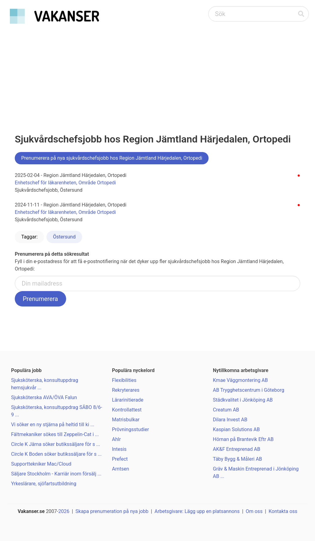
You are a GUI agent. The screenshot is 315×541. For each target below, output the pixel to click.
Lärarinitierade (127, 400)
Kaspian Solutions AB (236, 429)
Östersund (64, 237)
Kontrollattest (127, 410)
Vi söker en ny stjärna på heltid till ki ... (52, 424)
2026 (64, 511)
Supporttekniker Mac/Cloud (41, 464)
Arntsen (120, 469)
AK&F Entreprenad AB (236, 449)
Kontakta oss (283, 511)
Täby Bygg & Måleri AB (237, 459)
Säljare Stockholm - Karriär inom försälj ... (56, 474)
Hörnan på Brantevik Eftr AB (243, 439)
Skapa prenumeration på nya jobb (111, 511)
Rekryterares (125, 390)
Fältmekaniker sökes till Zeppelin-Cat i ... (55, 434)
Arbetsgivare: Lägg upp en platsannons (197, 511)
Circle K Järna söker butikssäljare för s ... (55, 444)
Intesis (119, 449)
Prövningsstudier (130, 429)
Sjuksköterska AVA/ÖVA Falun (44, 397)
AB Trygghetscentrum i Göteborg (248, 390)
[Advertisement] (157, 73)
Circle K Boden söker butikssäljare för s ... (56, 454)
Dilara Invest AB (230, 420)
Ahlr (116, 439)
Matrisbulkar (125, 420)
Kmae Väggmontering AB (240, 380)
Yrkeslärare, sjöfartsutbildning (43, 484)
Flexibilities (124, 380)
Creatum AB (226, 410)
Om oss (254, 511)
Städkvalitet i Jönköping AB (243, 400)
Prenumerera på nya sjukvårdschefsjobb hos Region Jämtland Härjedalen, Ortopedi (111, 158)
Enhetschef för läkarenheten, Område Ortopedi (65, 183)
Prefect (120, 459)
